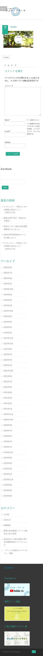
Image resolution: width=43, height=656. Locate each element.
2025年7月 (8, 273)
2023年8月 (8, 316)
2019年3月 (8, 463)
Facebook (8, 567)
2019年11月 (8, 452)
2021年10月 (8, 371)
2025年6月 (8, 278)
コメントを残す (14, 71)
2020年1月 (8, 447)
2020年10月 (8, 420)
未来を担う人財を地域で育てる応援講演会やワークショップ (15, 542)
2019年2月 (8, 469)
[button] (16, 11)
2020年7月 (8, 431)
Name (7, 120)
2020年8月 (8, 425)
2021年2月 (8, 403)
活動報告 (7, 525)
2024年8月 (8, 300)
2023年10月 (8, 311)
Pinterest (15, 65)
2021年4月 (8, 392)
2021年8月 (8, 376)
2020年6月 (8, 436)
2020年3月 (8, 441)
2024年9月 (8, 295)
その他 (6, 514)
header (13, 26)
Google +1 (12, 65)
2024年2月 (8, 305)
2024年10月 (8, 289)
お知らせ (7, 520)
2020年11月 (8, 414)
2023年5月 (8, 327)
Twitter (8, 65)
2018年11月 (8, 479)
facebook (5, 65)
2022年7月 (8, 354)
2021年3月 (8, 398)
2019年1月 (8, 474)
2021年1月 (8, 409)
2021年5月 (8, 387)
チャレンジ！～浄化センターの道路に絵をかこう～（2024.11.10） (15, 246)
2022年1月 (8, 365)
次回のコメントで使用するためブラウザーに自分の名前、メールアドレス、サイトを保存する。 (33, 127)
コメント (9, 86)
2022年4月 (8, 360)
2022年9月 (8, 349)
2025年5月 (8, 284)
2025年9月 (8, 267)
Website (7, 142)
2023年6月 (8, 322)
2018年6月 (8, 496)
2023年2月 (8, 333)
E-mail (7, 131)
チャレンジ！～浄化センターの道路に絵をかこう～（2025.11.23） (15, 209)
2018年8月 (8, 490)
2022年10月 (8, 344)
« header (6, 57)
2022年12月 (8, 338)
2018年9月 (8, 485)
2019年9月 (8, 458)
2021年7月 (8, 382)
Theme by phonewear (12, 652)
